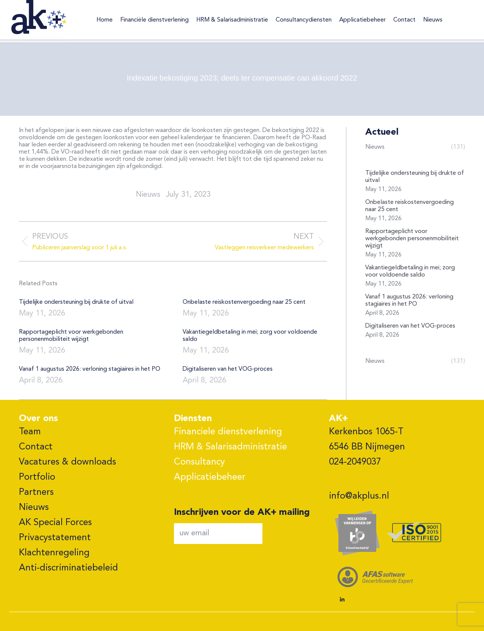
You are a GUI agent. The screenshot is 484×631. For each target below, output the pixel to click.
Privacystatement (55, 537)
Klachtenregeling (54, 553)
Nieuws (34, 507)
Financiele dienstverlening (228, 432)
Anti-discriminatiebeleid (68, 568)
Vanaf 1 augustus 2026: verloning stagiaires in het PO (89, 369)
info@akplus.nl (359, 496)
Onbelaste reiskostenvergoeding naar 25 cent (244, 302)
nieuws (148, 195)
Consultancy (199, 462)
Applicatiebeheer (209, 477)
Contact (36, 447)
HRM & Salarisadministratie (230, 447)
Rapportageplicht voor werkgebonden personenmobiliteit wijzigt (71, 335)
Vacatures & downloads (67, 462)
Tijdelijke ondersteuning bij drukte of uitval (76, 302)
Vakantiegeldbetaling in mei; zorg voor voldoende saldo (250, 335)
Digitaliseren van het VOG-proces (228, 369)
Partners (36, 492)
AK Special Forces (55, 522)
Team (30, 432)
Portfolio (37, 477)
